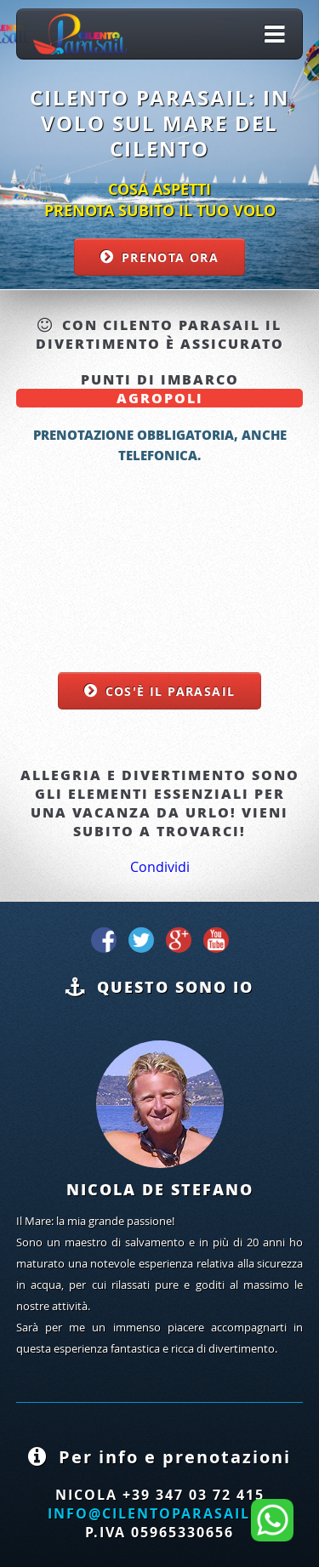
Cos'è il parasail (170, 691)
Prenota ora (170, 257)
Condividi (160, 867)
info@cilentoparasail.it (159, 1513)
